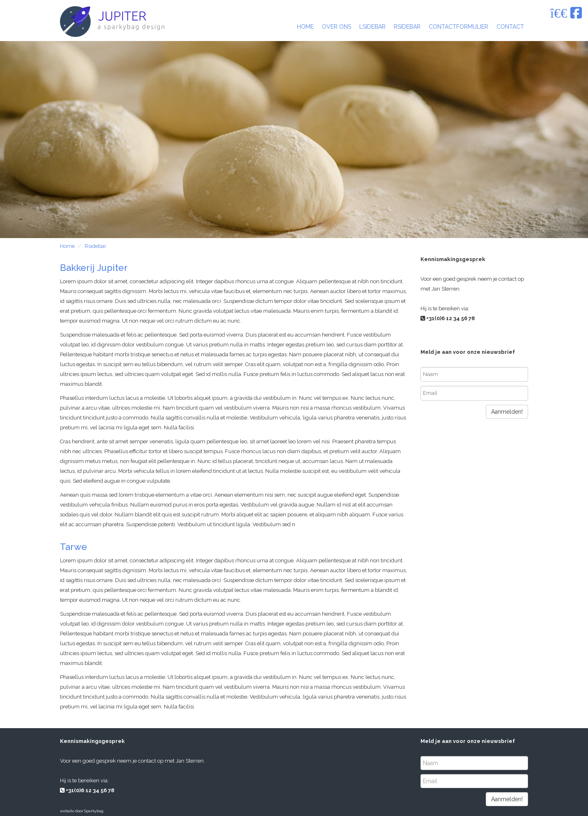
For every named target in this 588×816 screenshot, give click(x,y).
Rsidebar (95, 246)
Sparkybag (93, 811)
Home (67, 246)
